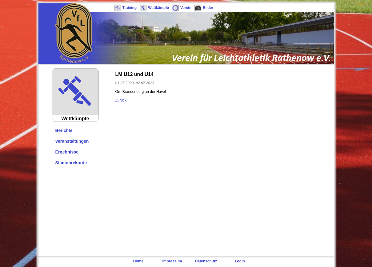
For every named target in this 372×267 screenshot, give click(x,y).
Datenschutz (206, 261)
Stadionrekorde (71, 162)
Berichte (64, 130)
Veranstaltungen (72, 141)
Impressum (172, 261)
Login (240, 261)
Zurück (121, 100)
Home (138, 261)
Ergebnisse (66, 151)
